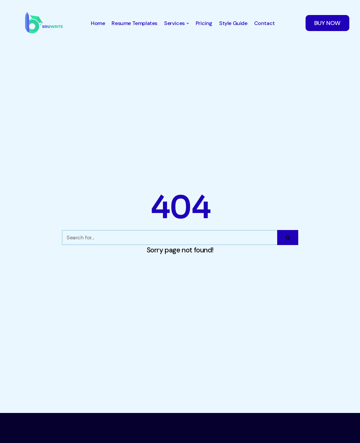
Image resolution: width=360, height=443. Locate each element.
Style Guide (233, 23)
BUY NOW (327, 23)
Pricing (204, 23)
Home (98, 23)
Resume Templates (134, 23)
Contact (264, 23)
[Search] (169, 237)
